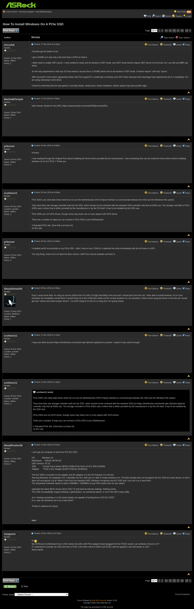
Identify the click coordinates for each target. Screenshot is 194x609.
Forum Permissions (183, 594)
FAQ (149, 16)
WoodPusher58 (14, 445)
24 (166, 30)
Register (178, 16)
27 (178, 30)
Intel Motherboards (44, 12)
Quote (178, 45)
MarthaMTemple (14, 99)
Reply (187, 45)
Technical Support (26, 12)
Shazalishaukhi (14, 288)
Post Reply (10, 30)
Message (35, 37)
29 (186, 30)
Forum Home (11, 12)
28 (182, 30)
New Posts (181, 12)
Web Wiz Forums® (99, 600)
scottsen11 (11, 193)
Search (158, 16)
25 (170, 30)
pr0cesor (10, 146)
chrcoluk (10, 44)
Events (166, 16)
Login (189, 16)
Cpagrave (11, 533)
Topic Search (167, 38)
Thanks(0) (166, 45)
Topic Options (182, 38)
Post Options (151, 45)
